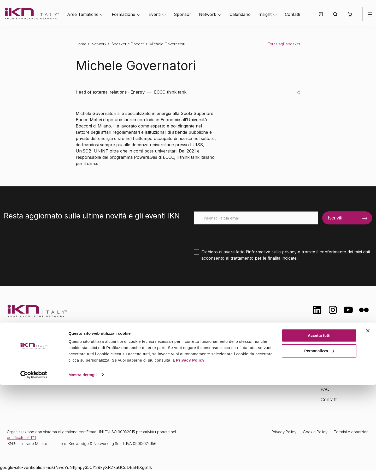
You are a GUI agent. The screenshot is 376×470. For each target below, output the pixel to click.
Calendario (240, 14)
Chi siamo (331, 348)
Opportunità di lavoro (343, 379)
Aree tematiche (129, 348)
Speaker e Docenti (127, 43)
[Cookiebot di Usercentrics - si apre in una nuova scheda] (34, 460)
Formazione (123, 14)
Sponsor (182, 14)
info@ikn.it (29, 365)
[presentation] (233, 234)
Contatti (292, 14)
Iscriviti (335, 218)
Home (81, 43)
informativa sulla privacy (272, 251)
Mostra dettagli (82, 459)
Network (207, 14)
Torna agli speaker (284, 43)
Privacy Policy (190, 445)
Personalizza (319, 436)
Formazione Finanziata (345, 368)
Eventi (155, 14)
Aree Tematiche (82, 14)
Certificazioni (334, 358)
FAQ (325, 389)
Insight (265, 14)
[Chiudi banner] (368, 416)
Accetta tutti (319, 420)
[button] (350, 14)
